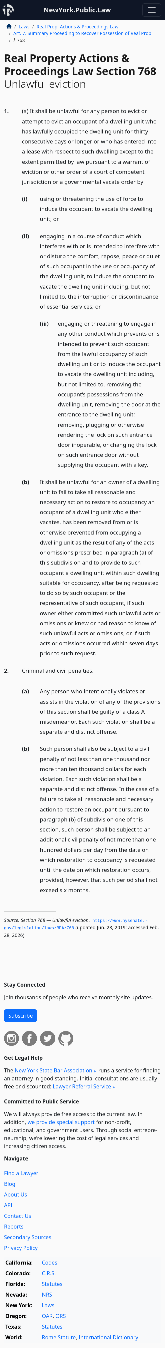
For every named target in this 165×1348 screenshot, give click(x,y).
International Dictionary (108, 1337)
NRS (47, 1294)
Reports (14, 1226)
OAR (47, 1316)
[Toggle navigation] (151, 10)
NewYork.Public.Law (77, 9)
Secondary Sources (27, 1237)
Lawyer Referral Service (82, 1086)
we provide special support (61, 1122)
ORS (60, 1316)
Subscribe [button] (20, 1015)
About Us (15, 1194)
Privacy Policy (21, 1248)
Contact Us (17, 1216)
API (8, 1205)
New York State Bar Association (53, 1070)
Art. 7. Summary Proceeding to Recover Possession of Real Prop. (83, 33)
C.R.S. (49, 1273)
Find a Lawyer (21, 1173)
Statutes (52, 1284)
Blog (9, 1184)
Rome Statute (59, 1337)
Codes (49, 1262)
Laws (24, 26)
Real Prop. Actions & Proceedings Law (77, 26)
